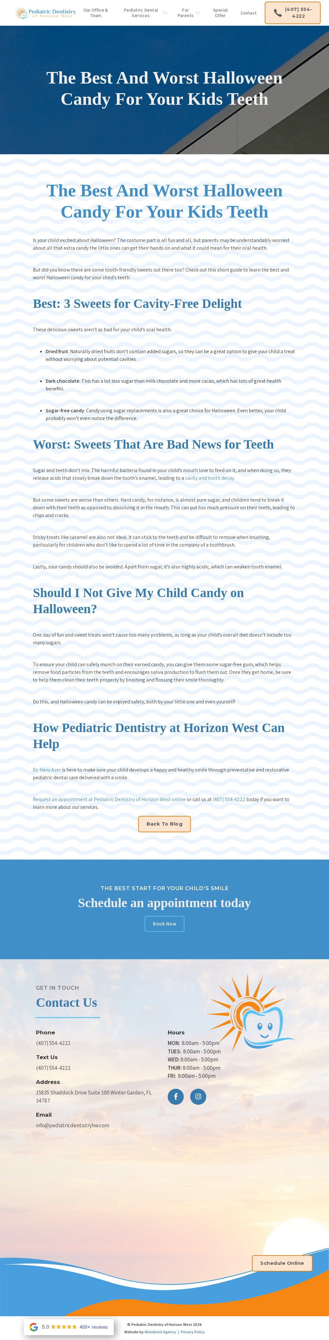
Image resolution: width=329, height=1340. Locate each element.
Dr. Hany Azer (47, 769)
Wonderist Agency (160, 1332)
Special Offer (220, 12)
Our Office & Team (96, 12)
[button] (143, 13)
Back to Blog (164, 824)
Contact (249, 13)
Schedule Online (282, 1263)
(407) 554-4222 (229, 799)
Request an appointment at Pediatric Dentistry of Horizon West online (109, 799)
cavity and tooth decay (209, 478)
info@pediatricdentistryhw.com (72, 1125)
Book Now (164, 924)
